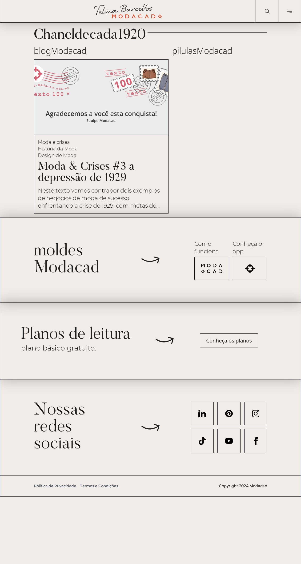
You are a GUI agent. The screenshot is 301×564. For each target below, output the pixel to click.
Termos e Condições (99, 486)
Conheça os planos (229, 340)
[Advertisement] (141, 530)
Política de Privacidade (55, 486)
